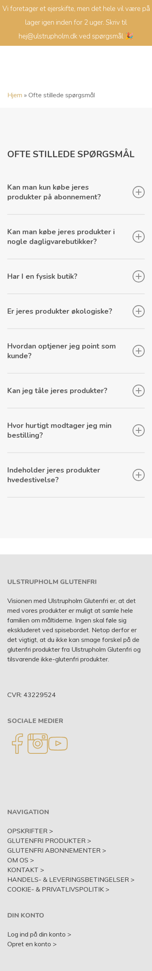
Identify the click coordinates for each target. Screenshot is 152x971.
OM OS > (20, 860)
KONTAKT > (25, 870)
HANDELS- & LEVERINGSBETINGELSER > (71, 879)
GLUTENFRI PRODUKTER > (49, 840)
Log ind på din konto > (39, 934)
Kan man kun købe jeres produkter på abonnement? (76, 192)
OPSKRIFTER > (30, 831)
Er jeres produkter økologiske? (76, 311)
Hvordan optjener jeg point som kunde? (76, 351)
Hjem (14, 95)
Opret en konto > (32, 944)
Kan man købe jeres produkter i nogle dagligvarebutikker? (76, 236)
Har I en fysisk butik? (76, 276)
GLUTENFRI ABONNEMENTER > (56, 850)
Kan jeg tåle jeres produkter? (76, 391)
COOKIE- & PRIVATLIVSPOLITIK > (58, 889)
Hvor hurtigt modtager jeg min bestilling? (76, 430)
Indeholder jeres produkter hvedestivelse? (76, 475)
